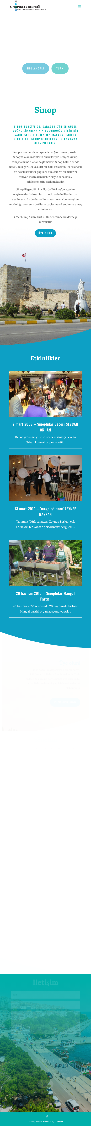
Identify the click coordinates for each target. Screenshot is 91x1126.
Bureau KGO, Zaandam (53, 1121)
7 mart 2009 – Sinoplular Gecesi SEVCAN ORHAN (45, 426)
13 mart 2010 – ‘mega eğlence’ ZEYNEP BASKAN (46, 511)
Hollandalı (35, 68)
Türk (60, 68)
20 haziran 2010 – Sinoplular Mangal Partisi (45, 596)
